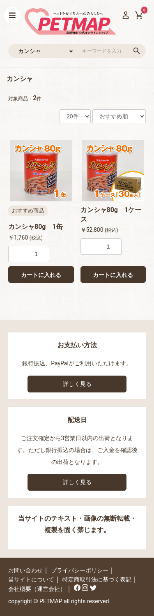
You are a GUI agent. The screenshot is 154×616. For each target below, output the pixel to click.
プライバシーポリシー (79, 570)
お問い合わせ (25, 570)
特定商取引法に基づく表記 (96, 579)
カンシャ (20, 79)
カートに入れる (41, 275)
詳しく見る (77, 384)
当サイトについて (31, 579)
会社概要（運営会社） (37, 589)
